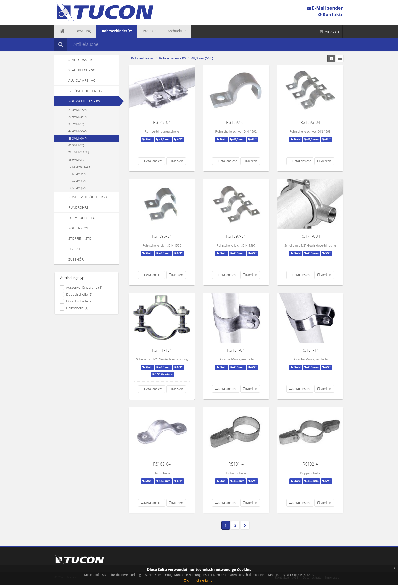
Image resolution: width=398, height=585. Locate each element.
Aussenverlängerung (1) (81, 287)
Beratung (78, 31)
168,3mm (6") (77, 188)
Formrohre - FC (74, 218)
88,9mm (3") (76, 159)
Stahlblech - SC (74, 70)
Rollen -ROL (71, 228)
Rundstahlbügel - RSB (80, 197)
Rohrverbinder (142, 58)
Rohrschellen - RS (84, 101)
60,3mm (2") (76, 145)
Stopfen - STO (72, 238)
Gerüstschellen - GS (79, 91)
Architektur (157, 31)
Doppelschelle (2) (76, 294)
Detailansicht (152, 161)
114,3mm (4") (77, 174)
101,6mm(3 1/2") (79, 166)
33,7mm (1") (76, 124)
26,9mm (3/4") (77, 117)
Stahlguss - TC (73, 60)
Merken (176, 161)
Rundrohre (71, 207)
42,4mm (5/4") (77, 131)
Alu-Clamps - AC (74, 80)
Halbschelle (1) (74, 308)
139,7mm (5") (77, 181)
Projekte (134, 31)
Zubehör (69, 259)
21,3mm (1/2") (77, 110)
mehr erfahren (204, 580)
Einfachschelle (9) (76, 301)
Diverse (67, 249)
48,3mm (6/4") (77, 138)
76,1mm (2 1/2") (78, 152)
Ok (186, 580)
